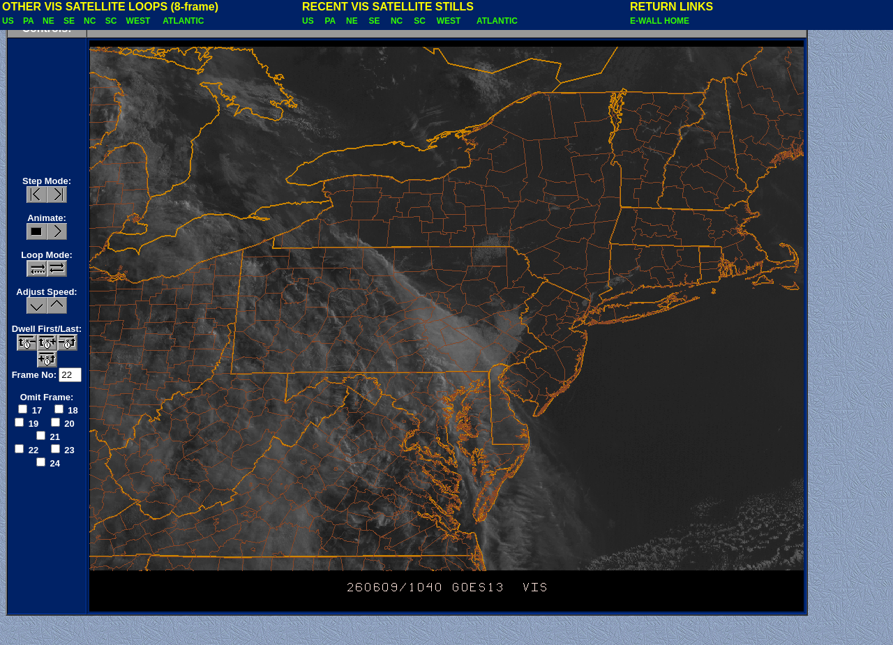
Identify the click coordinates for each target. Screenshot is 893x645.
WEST (139, 21)
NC (91, 21)
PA (29, 21)
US (9, 21)
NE (50, 21)
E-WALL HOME (659, 21)
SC (112, 21)
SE (70, 21)
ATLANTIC (184, 21)
